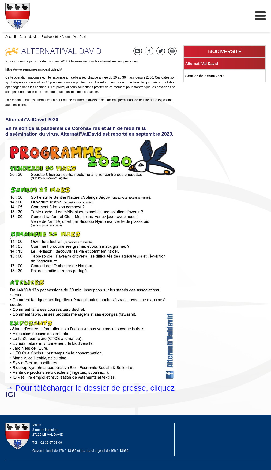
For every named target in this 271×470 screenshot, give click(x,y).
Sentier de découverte (204, 76)
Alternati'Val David (201, 63)
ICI (10, 394)
